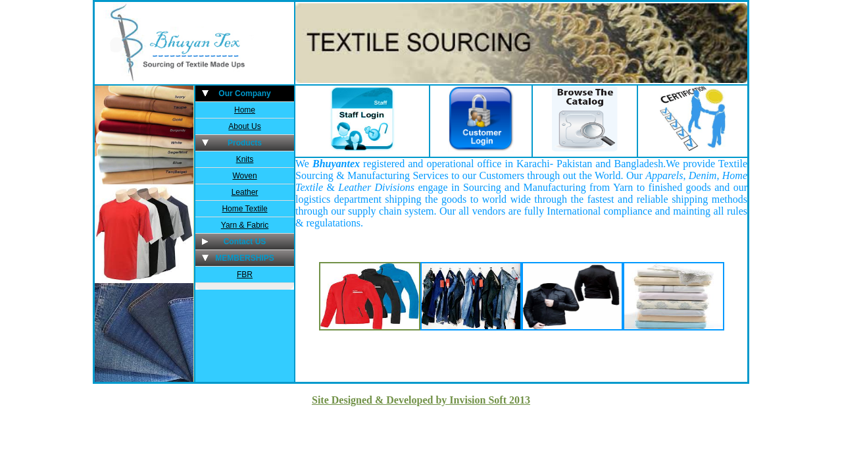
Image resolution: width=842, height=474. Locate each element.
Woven (244, 175)
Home (244, 110)
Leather (245, 192)
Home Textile (244, 208)
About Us (244, 126)
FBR (245, 274)
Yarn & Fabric (244, 225)
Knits (245, 159)
